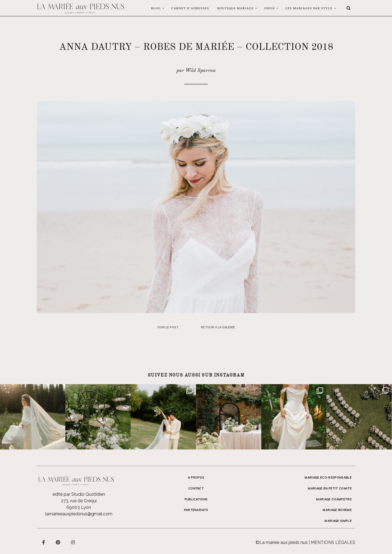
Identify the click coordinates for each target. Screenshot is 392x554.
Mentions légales (333, 542)
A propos (196, 478)
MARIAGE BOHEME (337, 510)
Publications (196, 499)
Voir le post (168, 327)
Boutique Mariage (235, 8)
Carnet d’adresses (190, 8)
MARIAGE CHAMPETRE (334, 499)
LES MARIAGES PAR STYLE (309, 8)
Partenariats (196, 510)
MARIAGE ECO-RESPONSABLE (328, 478)
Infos (269, 8)
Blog (156, 8)
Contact (196, 489)
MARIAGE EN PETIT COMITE (330, 489)
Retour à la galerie (218, 327)
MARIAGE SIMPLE (338, 521)
